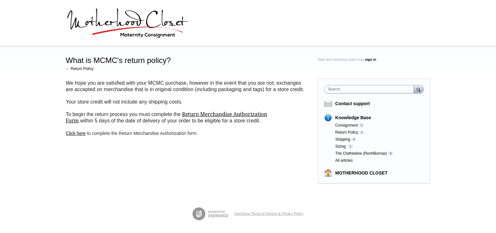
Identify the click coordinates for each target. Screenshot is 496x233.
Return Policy (346, 132)
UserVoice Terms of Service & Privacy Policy (268, 213)
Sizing (341, 146)
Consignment (346, 125)
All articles (344, 160)
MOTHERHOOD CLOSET (361, 172)
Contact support (352, 103)
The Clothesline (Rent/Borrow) (361, 153)
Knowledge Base (353, 117)
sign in (370, 59)
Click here (76, 133)
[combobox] (370, 89)
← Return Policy (80, 68)
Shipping (342, 139)
